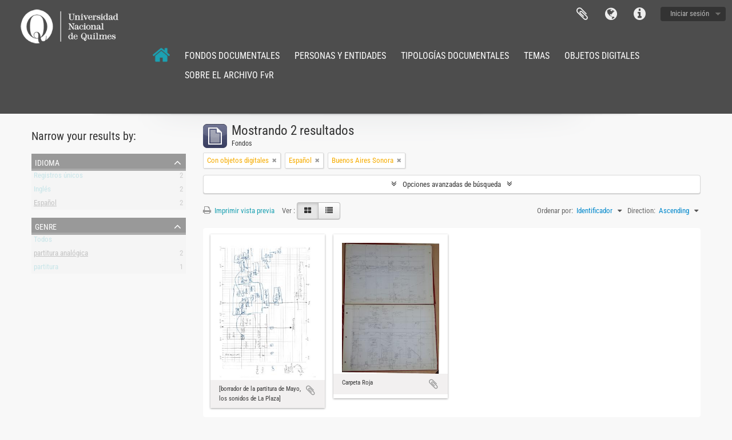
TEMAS (537, 55)
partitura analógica (61, 255)
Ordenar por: (555, 210)
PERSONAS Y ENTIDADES (340, 55)
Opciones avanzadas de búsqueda (452, 184)
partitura (46, 269)
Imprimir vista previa (238, 210)
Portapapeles (582, 14)
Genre (46, 226)
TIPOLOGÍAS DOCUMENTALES (455, 55)
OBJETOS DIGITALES (601, 55)
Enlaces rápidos (639, 14)
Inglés (42, 191)
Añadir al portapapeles (310, 390)
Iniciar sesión (689, 13)
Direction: (641, 210)
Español (45, 205)
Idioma (610, 14)
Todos (43, 241)
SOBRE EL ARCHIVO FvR (229, 75)
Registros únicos (58, 177)
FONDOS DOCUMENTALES (232, 55)
